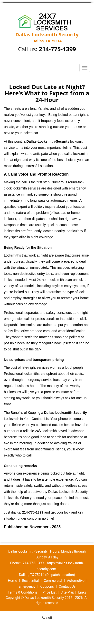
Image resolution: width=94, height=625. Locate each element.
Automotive (76, 581)
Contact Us (67, 586)
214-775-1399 (57, 49)
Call (47, 617)
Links (82, 592)
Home (12, 581)
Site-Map (67, 592)
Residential (30, 581)
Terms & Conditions (23, 592)
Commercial (53, 581)
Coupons (47, 586)
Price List (49, 592)
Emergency (27, 586)
